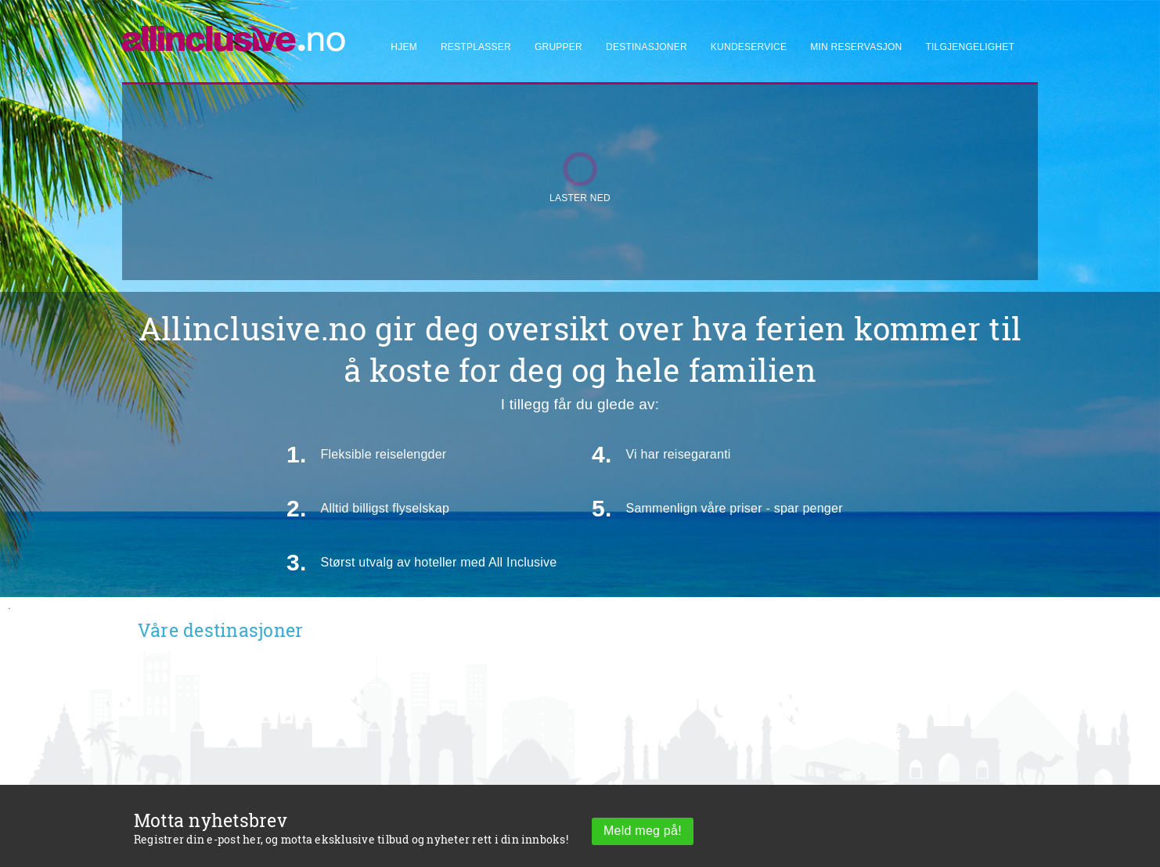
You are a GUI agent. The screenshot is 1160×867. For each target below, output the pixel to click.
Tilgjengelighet (969, 46)
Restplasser (476, 46)
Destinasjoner (646, 46)
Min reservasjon (856, 46)
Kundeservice (749, 46)
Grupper (558, 46)
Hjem (404, 46)
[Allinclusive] (234, 31)
